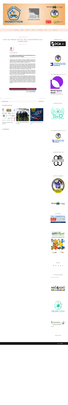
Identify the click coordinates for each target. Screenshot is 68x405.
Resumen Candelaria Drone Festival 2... (7, 123)
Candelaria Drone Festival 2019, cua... (36, 123)
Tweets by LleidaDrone (55, 277)
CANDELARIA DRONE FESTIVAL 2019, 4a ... (22, 123)
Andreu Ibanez (22, 44)
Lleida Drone (5, 4)
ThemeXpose (65, 343)
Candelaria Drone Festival (23, 37)
